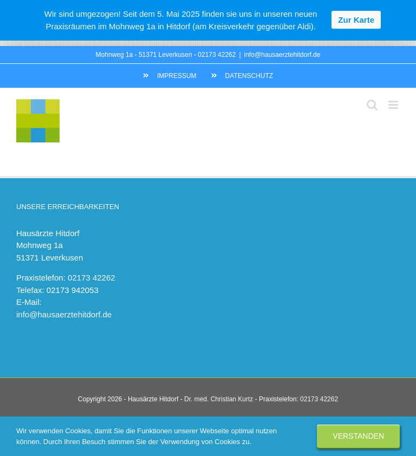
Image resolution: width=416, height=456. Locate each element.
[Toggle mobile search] (372, 104)
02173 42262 (217, 54)
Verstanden (358, 436)
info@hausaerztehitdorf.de (282, 54)
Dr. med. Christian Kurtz (218, 399)
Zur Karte (356, 19)
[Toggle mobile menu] (394, 104)
